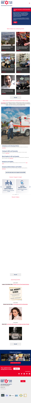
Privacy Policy (3, 392)
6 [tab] (16, 194)
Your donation (3, 102)
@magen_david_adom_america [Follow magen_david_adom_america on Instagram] (15, 362)
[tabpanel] (22, 186)
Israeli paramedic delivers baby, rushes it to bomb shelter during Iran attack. (7, 91)
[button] (4, 357)
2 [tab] (13, 194)
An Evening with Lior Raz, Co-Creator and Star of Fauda (15, 324)
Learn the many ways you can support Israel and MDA (15, 172)
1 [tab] (12, 194)
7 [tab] (17, 194)
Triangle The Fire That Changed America (15, 284)
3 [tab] (14, 194)
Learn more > (7, 153)
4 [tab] (15, 194)
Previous (1, 187)
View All (15, 97)
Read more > (4, 50)
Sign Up (16, 368)
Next (29, 187)
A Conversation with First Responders (15, 304)
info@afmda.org (3, 388)
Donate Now (15, 22)
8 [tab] (18, 194)
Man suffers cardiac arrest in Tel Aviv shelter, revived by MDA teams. (22, 48)
